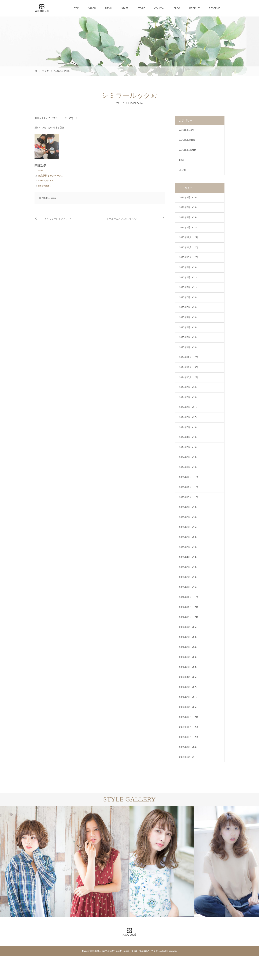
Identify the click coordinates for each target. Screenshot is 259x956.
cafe (40, 170)
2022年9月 (188, 627)
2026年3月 (188, 207)
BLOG (177, 8)
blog (181, 160)
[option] (32, 862)
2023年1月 (188, 587)
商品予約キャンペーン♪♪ (50, 175)
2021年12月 (188, 717)
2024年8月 (188, 397)
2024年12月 (188, 357)
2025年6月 (188, 297)
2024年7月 (188, 407)
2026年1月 (188, 227)
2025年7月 (188, 287)
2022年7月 (188, 647)
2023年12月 (188, 477)
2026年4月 (188, 197)
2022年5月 (188, 667)
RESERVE (214, 8)
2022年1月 (188, 707)
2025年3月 (188, 327)
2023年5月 (188, 547)
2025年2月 (188, 337)
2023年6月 (188, 537)
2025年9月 (188, 267)
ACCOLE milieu (137, 103)
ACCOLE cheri (186, 130)
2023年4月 (188, 557)
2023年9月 (188, 507)
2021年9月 (188, 747)
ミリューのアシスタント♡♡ (122, 219)
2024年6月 (188, 417)
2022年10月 (188, 617)
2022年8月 (188, 637)
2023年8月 (188, 517)
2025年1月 (188, 347)
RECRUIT (194, 8)
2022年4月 (188, 677)
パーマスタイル (46, 180)
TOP (76, 8)
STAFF (124, 8)
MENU (108, 8)
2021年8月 (187, 757)
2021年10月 (188, 737)
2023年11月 (188, 487)
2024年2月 (188, 457)
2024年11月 (188, 367)
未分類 (182, 170)
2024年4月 (188, 437)
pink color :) (44, 185)
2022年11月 (188, 607)
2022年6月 (188, 657)
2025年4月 (188, 317)
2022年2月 (188, 697)
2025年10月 (188, 257)
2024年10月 (188, 377)
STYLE (141, 8)
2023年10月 (188, 497)
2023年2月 (188, 577)
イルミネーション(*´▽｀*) (58, 219)
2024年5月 (188, 427)
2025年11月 (188, 247)
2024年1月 (188, 467)
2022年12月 (188, 597)
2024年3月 (188, 447)
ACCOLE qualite (187, 150)
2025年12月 (188, 237)
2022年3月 (188, 687)
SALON (92, 8)
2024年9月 (188, 387)
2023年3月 (188, 567)
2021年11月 (188, 727)
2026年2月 (188, 217)
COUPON (159, 8)
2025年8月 (188, 277)
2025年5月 (188, 307)
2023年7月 (188, 527)
